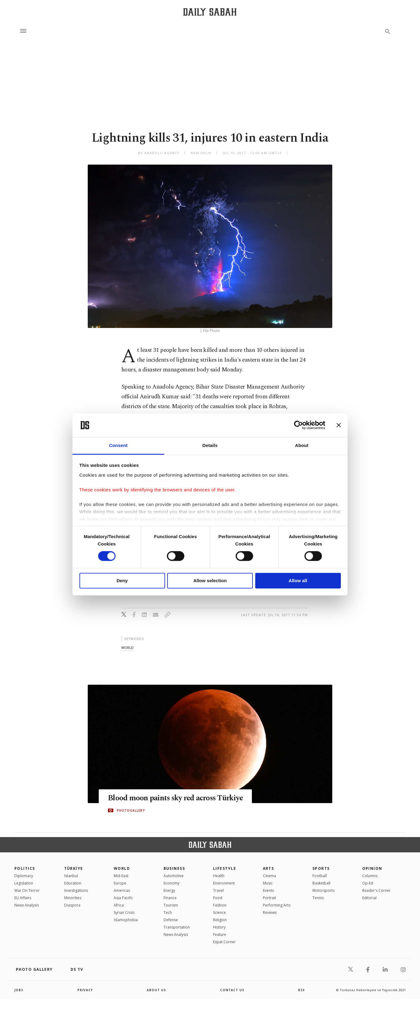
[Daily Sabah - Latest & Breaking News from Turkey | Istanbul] (210, 12)
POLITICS (24, 868)
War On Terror (27, 890)
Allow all (298, 580)
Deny (122, 580)
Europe (120, 883)
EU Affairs (22, 897)
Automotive (174, 875)
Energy (169, 890)
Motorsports (323, 890)
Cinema (269, 875)
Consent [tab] (118, 445)
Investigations (76, 890)
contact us (232, 990)
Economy (171, 883)
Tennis (318, 897)
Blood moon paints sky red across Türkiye (176, 798)
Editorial (369, 897)
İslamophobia (126, 919)
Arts (268, 868)
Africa (119, 905)
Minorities (72, 897)
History (219, 927)
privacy (85, 990)
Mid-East (121, 875)
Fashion (220, 905)
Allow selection (210, 580)
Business (174, 868)
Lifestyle (224, 868)
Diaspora (72, 905)
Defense (171, 919)
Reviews (270, 912)
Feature (219, 934)
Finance (170, 897)
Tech (168, 912)
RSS (301, 990)
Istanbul (71, 875)
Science (219, 912)
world (127, 647)
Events (268, 890)
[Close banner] (339, 425)
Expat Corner (224, 941)
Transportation (177, 927)
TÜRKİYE (73, 868)
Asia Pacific (123, 897)
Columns (370, 875)
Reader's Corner (376, 890)
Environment (224, 883)
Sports (321, 868)
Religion (220, 919)
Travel (218, 890)
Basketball (321, 883)
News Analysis (26, 905)
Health (218, 875)
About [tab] (301, 445)
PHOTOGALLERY (131, 810)
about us (156, 990)
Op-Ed (367, 883)
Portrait (269, 897)
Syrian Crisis (124, 912)
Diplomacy (23, 875)
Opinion (372, 868)
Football (319, 875)
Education (72, 883)
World (122, 868)
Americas (122, 890)
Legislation (23, 883)
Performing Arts (276, 905)
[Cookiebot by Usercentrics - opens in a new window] (298, 425)
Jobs (18, 990)
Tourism (171, 905)
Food (217, 897)
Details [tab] (210, 445)
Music (268, 883)
